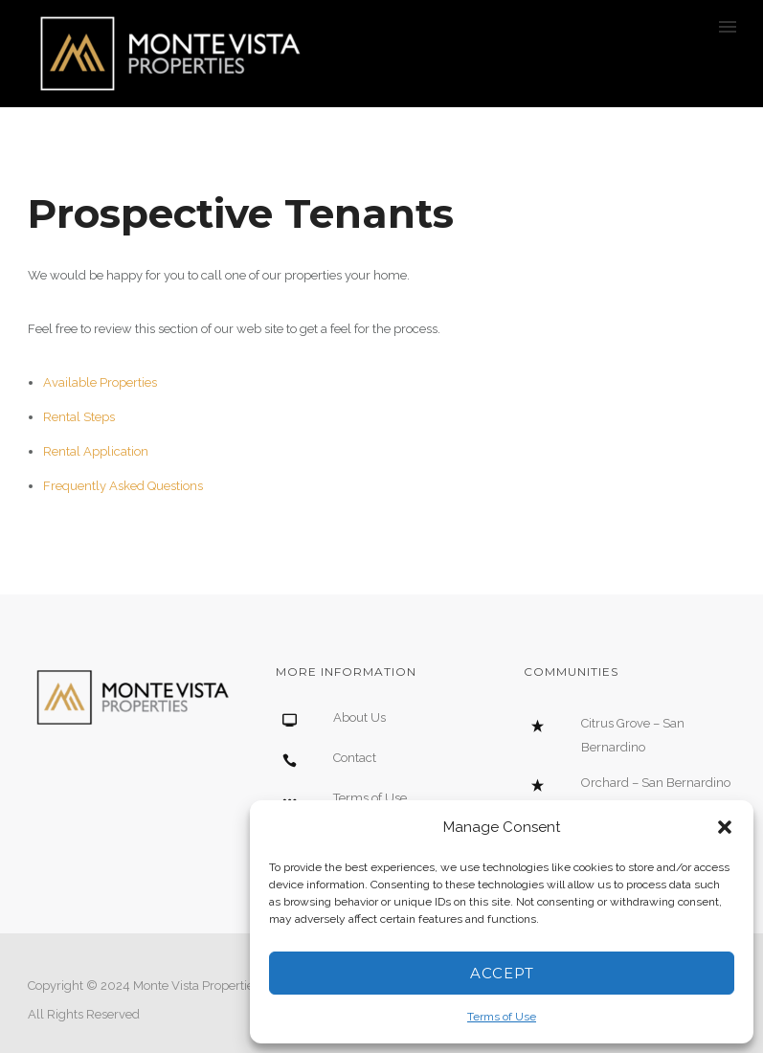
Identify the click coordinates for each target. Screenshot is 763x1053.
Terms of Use (501, 1016)
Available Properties (100, 382)
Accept (502, 973)
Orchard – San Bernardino (655, 782)
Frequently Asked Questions (123, 486)
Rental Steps (79, 417)
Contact (354, 758)
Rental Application (95, 451)
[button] (724, 827)
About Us (359, 717)
